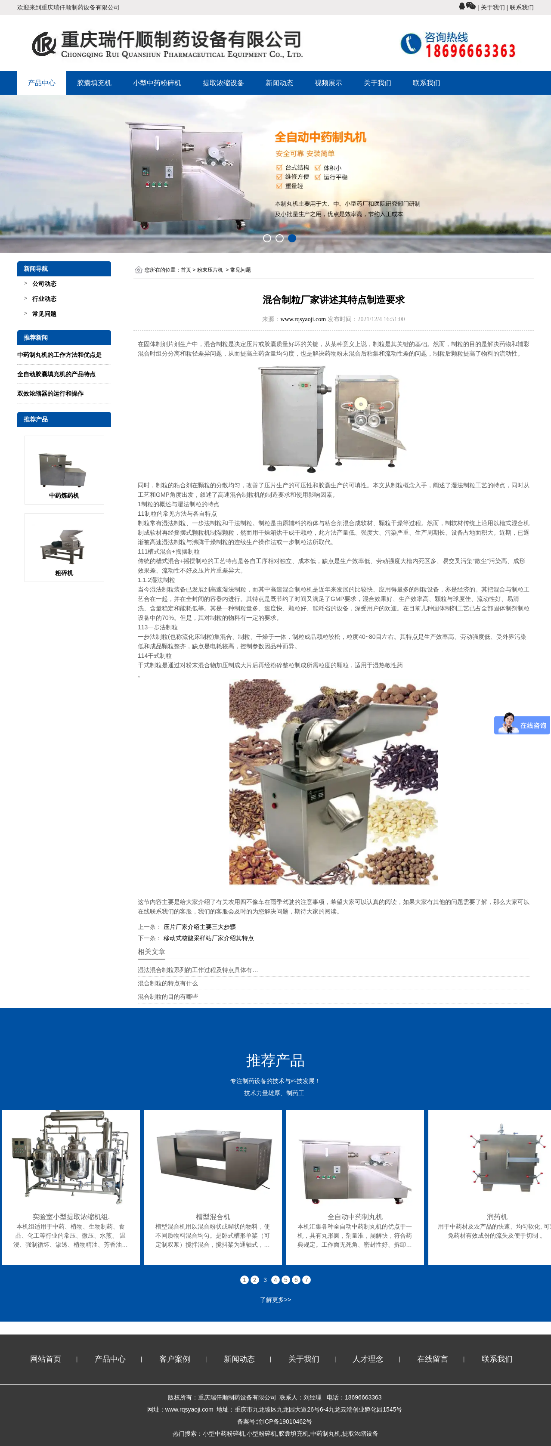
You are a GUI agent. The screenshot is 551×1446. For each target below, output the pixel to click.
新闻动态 (279, 83)
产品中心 (42, 83)
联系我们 (426, 83)
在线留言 (432, 1359)
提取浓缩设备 (223, 83)
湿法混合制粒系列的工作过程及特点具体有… (198, 969)
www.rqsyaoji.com (303, 319)
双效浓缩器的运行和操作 (50, 393)
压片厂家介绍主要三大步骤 (199, 926)
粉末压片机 (210, 270)
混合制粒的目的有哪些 (168, 996)
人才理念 (368, 1359)
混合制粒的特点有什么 (168, 983)
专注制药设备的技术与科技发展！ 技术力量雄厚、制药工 (275, 1071)
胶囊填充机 (94, 83)
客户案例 (174, 1359)
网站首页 (45, 1359)
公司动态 (44, 283)
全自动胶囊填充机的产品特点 (56, 374)
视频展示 (328, 83)
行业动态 (44, 298)
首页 (186, 270)
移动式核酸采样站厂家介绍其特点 (208, 938)
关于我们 (377, 83)
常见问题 (44, 313)
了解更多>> (275, 1299)
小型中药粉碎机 (157, 83)
